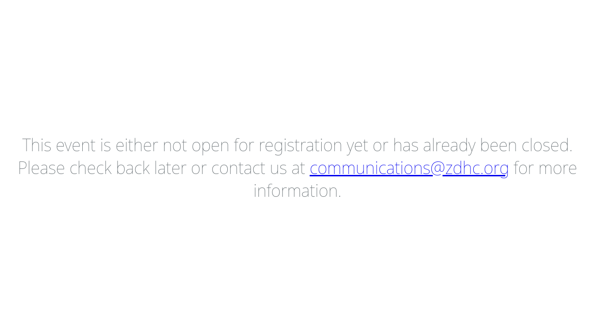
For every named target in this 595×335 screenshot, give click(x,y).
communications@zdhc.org (409, 167)
